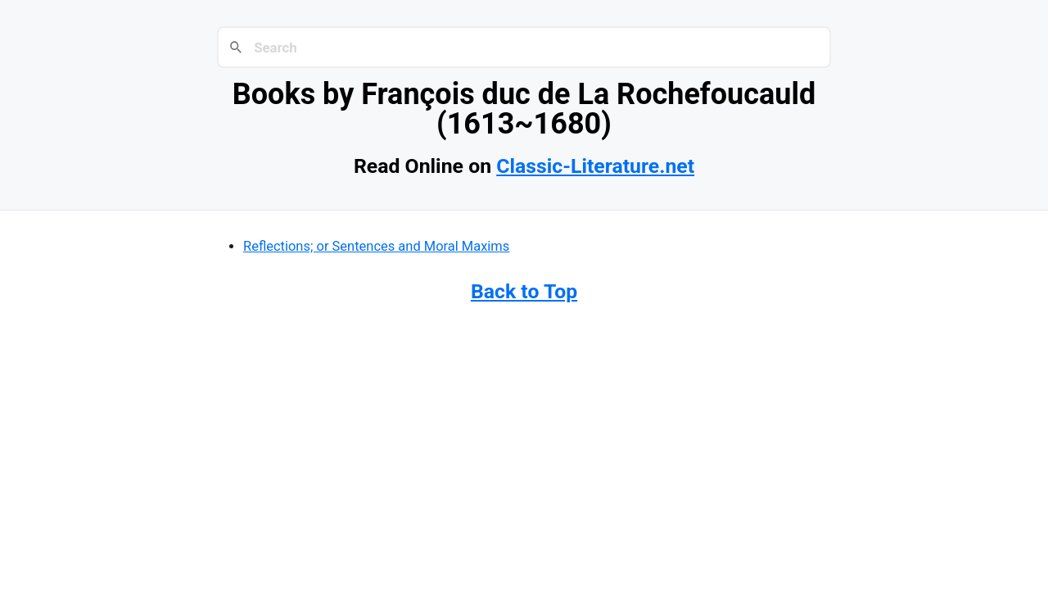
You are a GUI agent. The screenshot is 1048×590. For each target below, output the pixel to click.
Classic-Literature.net (595, 166)
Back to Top (524, 291)
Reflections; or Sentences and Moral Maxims (376, 246)
